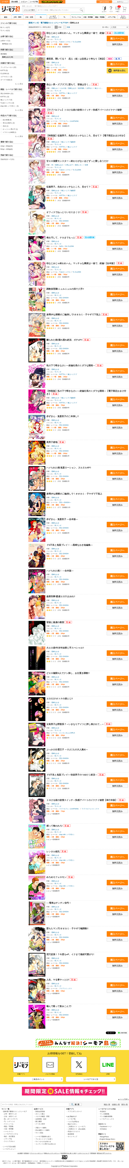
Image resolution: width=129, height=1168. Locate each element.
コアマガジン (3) (6, 77)
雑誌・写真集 (100, 17)
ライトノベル (76, 17)
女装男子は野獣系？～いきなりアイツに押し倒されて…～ (75, 724)
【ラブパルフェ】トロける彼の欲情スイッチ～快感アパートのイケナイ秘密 (84, 110)
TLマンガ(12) (5, 30)
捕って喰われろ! (54, 826)
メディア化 (111, 17)
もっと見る (19, 84)
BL (41, 17)
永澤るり (89, 88)
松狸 (86, 165)
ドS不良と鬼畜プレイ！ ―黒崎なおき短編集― (69, 545)
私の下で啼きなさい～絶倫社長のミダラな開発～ (71, 365)
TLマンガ (58, 39)
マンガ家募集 (104, 1114)
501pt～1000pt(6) (7, 149)
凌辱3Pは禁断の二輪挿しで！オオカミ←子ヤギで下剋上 (74, 494)
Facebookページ (106, 1126)
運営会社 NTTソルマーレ (104, 1153)
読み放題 (14, 2)
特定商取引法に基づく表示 (68, 1153)
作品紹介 (103, 1111)
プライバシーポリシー (36, 1153)
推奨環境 (71, 1134)
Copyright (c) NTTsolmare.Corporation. (64, 1166)
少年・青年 (17, 17)
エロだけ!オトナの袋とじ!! (59, 698)
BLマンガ (58, 218)
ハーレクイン (8, 1131)
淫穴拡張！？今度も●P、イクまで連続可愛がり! (70, 954)
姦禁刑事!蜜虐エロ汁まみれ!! (60, 596)
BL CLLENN (69, 246)
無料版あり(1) (7, 44)
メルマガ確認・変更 (42, 1116)
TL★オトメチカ (64, 42)
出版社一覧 (116, 1104)
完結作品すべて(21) (7, 159)
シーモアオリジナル (11, 1134)
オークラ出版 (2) (6, 80)
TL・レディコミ (9, 1121)
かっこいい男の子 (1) (10, 129)
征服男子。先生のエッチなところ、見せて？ (68, 187)
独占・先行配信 (9, 1136)
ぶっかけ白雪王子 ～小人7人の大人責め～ (67, 749)
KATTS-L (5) (5, 97)
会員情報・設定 (40, 1119)
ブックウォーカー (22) (8, 67)
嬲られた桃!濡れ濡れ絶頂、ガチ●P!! (64, 340)
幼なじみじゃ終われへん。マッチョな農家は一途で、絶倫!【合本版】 (81, 263)
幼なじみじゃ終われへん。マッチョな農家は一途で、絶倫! (75, 33)
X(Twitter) (103, 1129)
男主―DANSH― (65, 502)
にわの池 (63, 88)
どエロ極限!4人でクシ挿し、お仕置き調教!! (68, 673)
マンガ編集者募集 (106, 1116)
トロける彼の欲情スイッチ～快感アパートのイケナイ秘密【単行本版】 (82, 800)
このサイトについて (83, 1153)
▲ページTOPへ (123, 1099)
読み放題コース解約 (42, 1130)
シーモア (5, 2)
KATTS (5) (4, 70)
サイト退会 (39, 1133)
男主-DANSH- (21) (7, 93)
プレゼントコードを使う (44, 1139)
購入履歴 (38, 1121)
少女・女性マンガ (10, 1116)
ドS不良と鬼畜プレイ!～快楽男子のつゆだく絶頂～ (72, 775)
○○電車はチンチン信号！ (58, 903)
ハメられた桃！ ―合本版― (59, 571)
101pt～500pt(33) (7, 146)
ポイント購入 (40, 1114)
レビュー (24, 2)
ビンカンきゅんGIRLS (67, 733)
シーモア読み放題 (9, 1146)
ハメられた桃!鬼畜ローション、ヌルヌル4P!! (68, 467)
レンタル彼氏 (53, 851)
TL (65, 17)
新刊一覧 (124, 1104)
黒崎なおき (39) (7, 57)
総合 (5, 17)
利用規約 (26, 1153)
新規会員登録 (40, 1111)
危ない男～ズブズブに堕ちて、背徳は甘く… (68, 84)
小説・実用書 (88, 17)
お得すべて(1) (5, 41)
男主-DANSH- (64, 221)
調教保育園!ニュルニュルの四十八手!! (65, 289)
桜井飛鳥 (81, 88)
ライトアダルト (123, 17)
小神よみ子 (69, 165)
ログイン (120, 2)
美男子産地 (52, 442)
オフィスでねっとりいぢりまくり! (63, 212)
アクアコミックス (65, 988)
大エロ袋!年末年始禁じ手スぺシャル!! (65, 648)
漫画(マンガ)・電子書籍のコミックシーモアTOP (48, 23)
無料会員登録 (104, 2)
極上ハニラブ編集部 (102, 88)
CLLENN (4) (5, 73)
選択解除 (4, 54)
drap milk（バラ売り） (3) (10, 106)
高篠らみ (54, 88)
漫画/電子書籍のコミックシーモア (15, 1111)
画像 (66, 27)
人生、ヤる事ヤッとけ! (58, 980)
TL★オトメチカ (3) (7, 103)
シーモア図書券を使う (43, 1136)
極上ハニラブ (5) (6, 100)
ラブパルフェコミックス (90, 809)
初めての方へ (72, 1124)
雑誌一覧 (107, 1104)
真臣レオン (79, 165)
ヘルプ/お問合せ (73, 1122)
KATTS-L (62, 93)
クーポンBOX (40, 1124)
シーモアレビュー (9, 1149)
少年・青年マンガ (10, 1114)
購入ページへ (117, 38)
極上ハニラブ (72, 93)
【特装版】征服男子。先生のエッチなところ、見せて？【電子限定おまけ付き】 (86, 135)
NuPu (61, 246)
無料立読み (117, 44)
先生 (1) (5, 126)
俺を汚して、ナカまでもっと (61, 237)
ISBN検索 (93, 1153)
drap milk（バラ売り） (67, 834)
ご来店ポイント (38, 1079)
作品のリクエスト (74, 1131)
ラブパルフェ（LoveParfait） (69, 121)
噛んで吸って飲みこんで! (59, 1006)
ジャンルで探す (29, 10)
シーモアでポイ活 (91, 1079)
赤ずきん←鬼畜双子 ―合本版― (62, 519)
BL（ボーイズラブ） (11, 1119)
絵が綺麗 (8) (7, 120)
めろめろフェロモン (56, 877)
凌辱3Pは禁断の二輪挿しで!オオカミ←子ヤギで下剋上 (73, 314)
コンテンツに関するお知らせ (45, 1144)
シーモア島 (34, 2)
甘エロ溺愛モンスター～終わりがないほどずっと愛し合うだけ (77, 161)
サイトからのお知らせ (43, 1141)
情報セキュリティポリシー (52, 1153)
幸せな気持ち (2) (9, 123)
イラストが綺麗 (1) (9, 132)
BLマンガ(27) (5, 27)
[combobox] (60, 10)
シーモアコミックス (53, 17)
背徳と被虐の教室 (55, 622)
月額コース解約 (40, 1128)
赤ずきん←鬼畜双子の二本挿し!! (62, 416)
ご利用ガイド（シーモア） (77, 1126)
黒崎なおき (55, 37)
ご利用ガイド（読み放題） (77, 1129)
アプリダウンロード (75, 1111)
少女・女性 (29, 17)
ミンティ (62, 67)
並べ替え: (106, 27)
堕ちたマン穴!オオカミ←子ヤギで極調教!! (67, 928)
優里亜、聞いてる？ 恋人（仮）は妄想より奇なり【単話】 (76, 59)
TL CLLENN (77, 42)
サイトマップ (72, 1136)
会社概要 (20, 1153)
